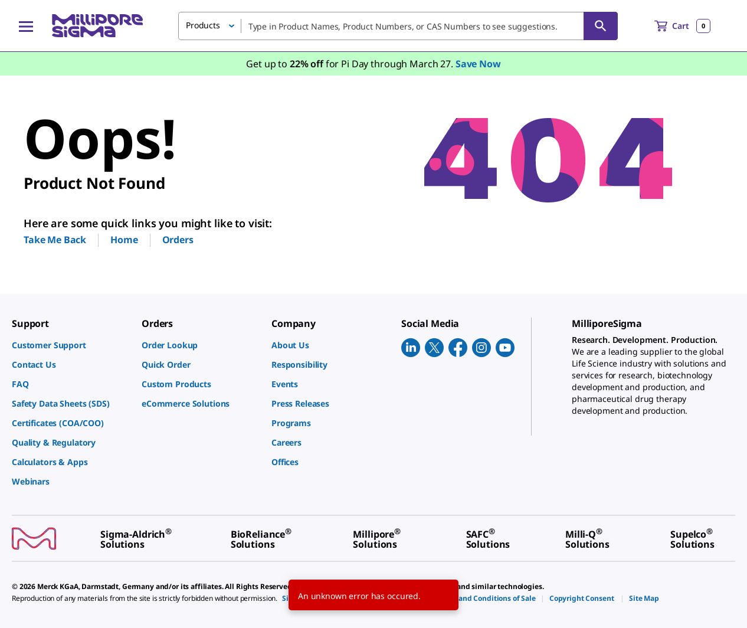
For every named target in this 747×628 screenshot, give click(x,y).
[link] (71, 345)
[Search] (601, 26)
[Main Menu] (26, 26)
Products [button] (203, 25)
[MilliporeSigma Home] (97, 25)
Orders (178, 239)
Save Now (478, 63)
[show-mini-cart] (682, 26)
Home (123, 239)
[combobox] (398, 26)
